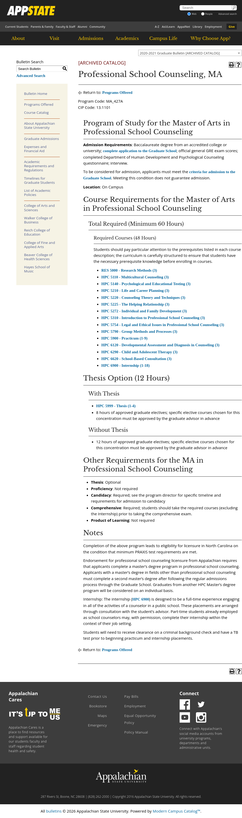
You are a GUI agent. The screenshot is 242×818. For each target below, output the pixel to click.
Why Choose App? (210, 38)
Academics (127, 38)
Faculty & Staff (65, 27)
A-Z (157, 27)
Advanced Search (30, 76)
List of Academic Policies (37, 192)
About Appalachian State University (39, 125)
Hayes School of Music (37, 269)
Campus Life (163, 38)
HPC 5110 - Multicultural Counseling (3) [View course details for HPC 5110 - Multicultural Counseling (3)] (135, 277)
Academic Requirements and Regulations (39, 165)
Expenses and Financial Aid (35, 148)
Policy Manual (136, 732)
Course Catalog (36, 112)
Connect (189, 693)
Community (97, 27)
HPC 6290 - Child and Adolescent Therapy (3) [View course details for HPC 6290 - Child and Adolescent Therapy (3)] (139, 352)
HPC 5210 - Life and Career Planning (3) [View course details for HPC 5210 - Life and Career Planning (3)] (135, 290)
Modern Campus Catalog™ (176, 811)
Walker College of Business (38, 220)
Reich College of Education (37, 232)
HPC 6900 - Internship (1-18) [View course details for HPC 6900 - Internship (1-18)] (125, 365)
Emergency (97, 725)
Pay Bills (131, 696)
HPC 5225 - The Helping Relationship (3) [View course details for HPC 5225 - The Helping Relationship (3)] (135, 304)
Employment (213, 27)
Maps (102, 715)
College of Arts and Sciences (39, 207)
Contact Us (97, 696)
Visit (54, 38)
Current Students (16, 27)
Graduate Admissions (41, 138)
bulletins (54, 811)
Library (197, 27)
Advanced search (227, 14)
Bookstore (98, 706)
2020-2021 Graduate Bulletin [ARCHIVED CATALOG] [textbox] (180, 53)
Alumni (82, 27)
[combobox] (190, 53)
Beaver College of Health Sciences (38, 256)
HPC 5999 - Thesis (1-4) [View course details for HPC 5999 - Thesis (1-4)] (116, 406)
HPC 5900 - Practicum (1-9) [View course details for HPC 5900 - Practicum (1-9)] (124, 338)
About (18, 38)
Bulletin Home (35, 93)
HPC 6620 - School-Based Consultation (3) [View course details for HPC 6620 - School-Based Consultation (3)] (136, 359)
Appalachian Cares (23, 696)
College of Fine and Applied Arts (39, 244)
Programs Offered (38, 104)
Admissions (90, 38)
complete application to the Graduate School (140, 151)
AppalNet (183, 27)
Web (191, 14)
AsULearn (168, 27)
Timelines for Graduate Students (39, 180)
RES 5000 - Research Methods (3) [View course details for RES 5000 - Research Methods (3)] (129, 270)
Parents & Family (42, 27)
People (207, 14)
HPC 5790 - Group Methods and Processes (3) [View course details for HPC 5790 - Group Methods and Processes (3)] (139, 331)
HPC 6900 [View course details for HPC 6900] (140, 599)
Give (232, 27)
